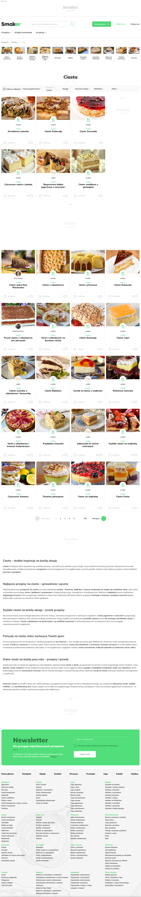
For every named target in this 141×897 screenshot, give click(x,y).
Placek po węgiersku (9, 877)
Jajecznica (5, 785)
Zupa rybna (109, 820)
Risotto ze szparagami (44, 831)
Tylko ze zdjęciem (13, 89)
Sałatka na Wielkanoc (113, 800)
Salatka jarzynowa (112, 795)
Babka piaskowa (76, 833)
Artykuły (40, 32)
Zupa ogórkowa (76, 806)
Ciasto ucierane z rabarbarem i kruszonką (18, 392)
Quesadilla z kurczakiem (114, 885)
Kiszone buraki (110, 858)
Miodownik (5, 839)
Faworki (4, 850)
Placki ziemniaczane (43, 793)
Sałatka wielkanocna (78, 839)
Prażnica (4, 808)
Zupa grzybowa (111, 823)
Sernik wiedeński (42, 861)
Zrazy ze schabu (42, 803)
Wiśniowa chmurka (123, 390)
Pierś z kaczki (41, 785)
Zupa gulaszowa (76, 803)
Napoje (43, 774)
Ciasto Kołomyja (87, 337)
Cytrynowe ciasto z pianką (18, 184)
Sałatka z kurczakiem (113, 793)
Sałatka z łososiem (112, 790)
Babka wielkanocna (77, 828)
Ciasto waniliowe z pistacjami (88, 185)
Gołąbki (39, 817)
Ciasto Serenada (88, 131)
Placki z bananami (8, 806)
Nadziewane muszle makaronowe (48, 880)
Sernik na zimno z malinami (87, 390)
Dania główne (7, 774)
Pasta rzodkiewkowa (44, 855)
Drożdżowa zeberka (18, 131)
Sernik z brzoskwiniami (44, 858)
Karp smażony (110, 828)
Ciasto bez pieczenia (9, 833)
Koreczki (4, 858)
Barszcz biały (75, 795)
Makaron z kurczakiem (44, 790)
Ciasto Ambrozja (53, 131)
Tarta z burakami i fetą (113, 877)
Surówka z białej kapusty (114, 808)
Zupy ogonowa (76, 785)
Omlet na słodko (7, 787)
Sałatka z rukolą (111, 798)
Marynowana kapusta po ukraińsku (118, 855)
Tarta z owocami (76, 847)
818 (85, 518)
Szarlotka (4, 823)
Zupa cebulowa (76, 811)
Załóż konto (120, 24)
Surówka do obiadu (112, 785)
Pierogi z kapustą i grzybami (115, 831)
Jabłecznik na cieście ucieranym (88, 445)
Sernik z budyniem (8, 817)
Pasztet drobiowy (76, 823)
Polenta (39, 839)
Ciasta (18, 129)
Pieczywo (74, 774)
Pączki (3, 847)
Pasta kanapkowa (8, 793)
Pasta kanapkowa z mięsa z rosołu (14, 803)
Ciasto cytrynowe (88, 285)
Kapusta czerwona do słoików (116, 861)
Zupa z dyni (74, 787)
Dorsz (38, 798)
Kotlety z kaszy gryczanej (45, 823)
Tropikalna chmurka (53, 443)
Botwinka (39, 847)
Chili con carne (6, 885)
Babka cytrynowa (77, 831)
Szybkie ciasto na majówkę (123, 443)
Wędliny (134, 774)
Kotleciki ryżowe (42, 836)
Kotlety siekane (41, 795)
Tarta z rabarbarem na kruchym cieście (53, 339)
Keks (107, 839)
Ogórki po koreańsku (112, 866)
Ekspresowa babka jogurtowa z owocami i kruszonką (53, 187)
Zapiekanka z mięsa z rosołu (81, 885)
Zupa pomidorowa (77, 808)
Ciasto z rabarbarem (53, 285)
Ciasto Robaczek (123, 285)
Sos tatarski (74, 836)
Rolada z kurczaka (112, 880)
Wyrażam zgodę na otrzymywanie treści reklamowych (96, 746)
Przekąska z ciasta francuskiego (117, 883)
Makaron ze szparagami (45, 853)
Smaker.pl (4, 42)
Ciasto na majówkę (88, 496)
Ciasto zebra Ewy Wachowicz (18, 286)
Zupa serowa (75, 800)
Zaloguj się (134, 24)
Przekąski (90, 774)
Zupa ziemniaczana (77, 798)
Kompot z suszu (111, 833)
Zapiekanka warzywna (79, 883)
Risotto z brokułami (43, 828)
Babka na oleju (7, 825)
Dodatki (57, 774)
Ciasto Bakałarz (53, 390)
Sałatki (119, 774)
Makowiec (5, 831)
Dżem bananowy (111, 863)
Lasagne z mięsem (77, 888)
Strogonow (5, 880)
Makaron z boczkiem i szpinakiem (48, 891)
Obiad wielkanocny (77, 820)
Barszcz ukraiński (76, 793)
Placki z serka (6, 800)
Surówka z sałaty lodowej (114, 787)
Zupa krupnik (75, 790)
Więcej (53, 757)
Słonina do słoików (112, 869)
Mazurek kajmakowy (78, 850)
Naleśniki (4, 795)
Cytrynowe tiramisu (18, 496)
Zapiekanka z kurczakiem (80, 877)
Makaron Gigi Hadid (43, 888)
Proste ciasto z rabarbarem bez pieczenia (18, 339)
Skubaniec (5, 841)
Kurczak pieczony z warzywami (47, 833)
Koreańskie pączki (8, 861)
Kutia (107, 836)
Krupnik (39, 820)
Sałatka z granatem (112, 806)
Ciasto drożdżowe (8, 820)
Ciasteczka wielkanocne (79, 825)
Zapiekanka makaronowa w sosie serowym (52, 877)
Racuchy (4, 790)
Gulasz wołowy (7, 883)
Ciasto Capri (122, 337)
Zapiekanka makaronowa (45, 800)
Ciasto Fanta (122, 496)
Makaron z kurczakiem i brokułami (49, 875)
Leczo (3, 875)
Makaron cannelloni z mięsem (47, 893)
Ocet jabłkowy (110, 850)
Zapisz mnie (85, 754)
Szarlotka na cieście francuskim (13, 855)
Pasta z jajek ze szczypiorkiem (47, 850)
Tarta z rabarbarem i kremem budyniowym (18, 445)
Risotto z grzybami (43, 825)
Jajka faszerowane (77, 817)
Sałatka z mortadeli (112, 803)
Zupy (105, 774)
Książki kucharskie (23, 32)
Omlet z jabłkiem (7, 798)
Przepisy (6, 32)
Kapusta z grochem (112, 825)
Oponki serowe (6, 853)
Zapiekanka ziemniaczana (80, 880)
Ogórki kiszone (110, 853)
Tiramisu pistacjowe (53, 496)
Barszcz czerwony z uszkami (115, 817)
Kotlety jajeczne (111, 875)
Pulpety (39, 787)
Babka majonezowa (77, 853)
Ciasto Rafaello (7, 828)
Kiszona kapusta (111, 847)
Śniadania (26, 774)
